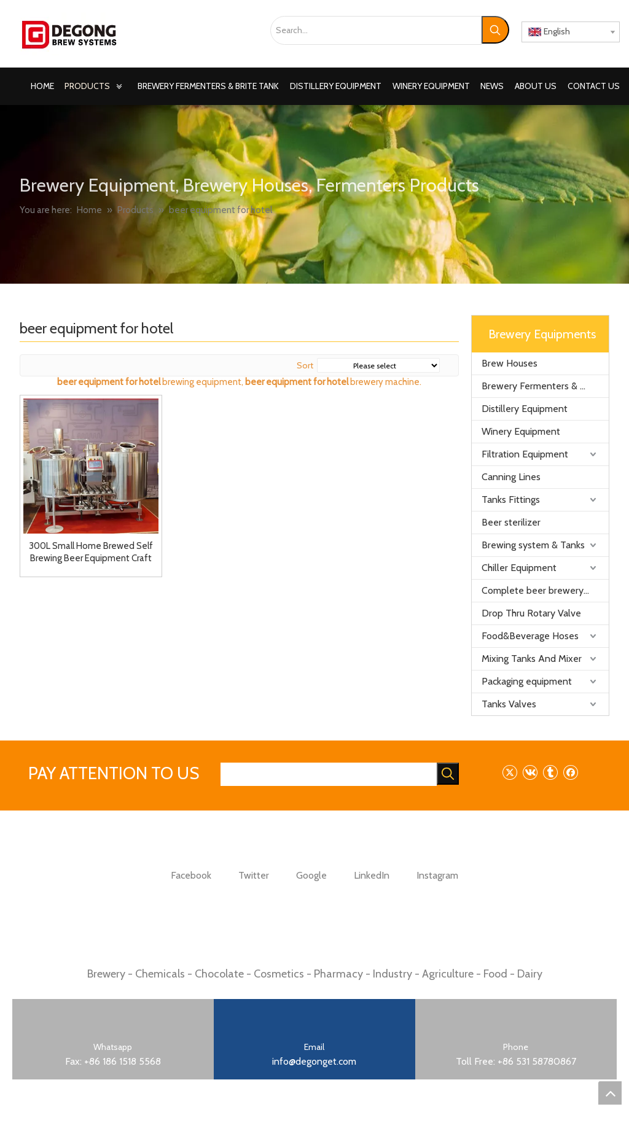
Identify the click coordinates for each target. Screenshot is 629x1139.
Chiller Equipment (519, 567)
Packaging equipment (527, 681)
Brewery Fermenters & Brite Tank (545, 386)
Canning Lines (511, 477)
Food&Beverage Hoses (530, 636)
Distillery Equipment (525, 408)
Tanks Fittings (511, 499)
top (610, 1093)
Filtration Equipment (525, 454)
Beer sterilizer (511, 522)
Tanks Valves (509, 704)
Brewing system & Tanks (533, 545)
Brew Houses (509, 363)
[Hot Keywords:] (495, 30)
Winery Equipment (521, 431)
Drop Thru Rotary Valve (531, 613)
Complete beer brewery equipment (545, 590)
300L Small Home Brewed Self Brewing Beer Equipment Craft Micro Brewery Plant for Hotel (91, 552)
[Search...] (375, 30)
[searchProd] (329, 774)
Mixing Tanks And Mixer (532, 658)
